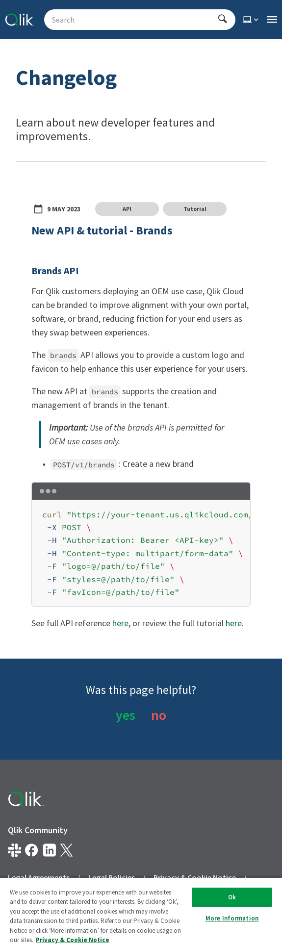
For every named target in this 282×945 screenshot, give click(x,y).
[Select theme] (251, 19)
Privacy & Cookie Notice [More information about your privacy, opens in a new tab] (72, 940)
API (127, 208)
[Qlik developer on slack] (14, 850)
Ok (232, 897)
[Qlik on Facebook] (31, 850)
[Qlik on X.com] (66, 850)
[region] (141, 553)
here (120, 623)
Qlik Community (38, 830)
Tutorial (194, 208)
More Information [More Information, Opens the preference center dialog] (231, 918)
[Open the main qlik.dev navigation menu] (272, 19)
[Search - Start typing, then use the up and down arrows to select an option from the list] (134, 19)
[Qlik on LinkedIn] (49, 850)
